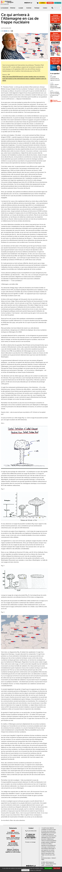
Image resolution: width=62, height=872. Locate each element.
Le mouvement (4, 8)
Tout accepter (48, 868)
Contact (45, 8)
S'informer (12, 8)
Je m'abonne (57, 2)
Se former (28, 8)
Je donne (50, 2)
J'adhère (42, 2)
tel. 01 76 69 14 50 (5, 4)
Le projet (21, 8)
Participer (36, 8)
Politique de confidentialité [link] (35, 870)
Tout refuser (57, 868)
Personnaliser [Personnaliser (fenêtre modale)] (25, 870)
